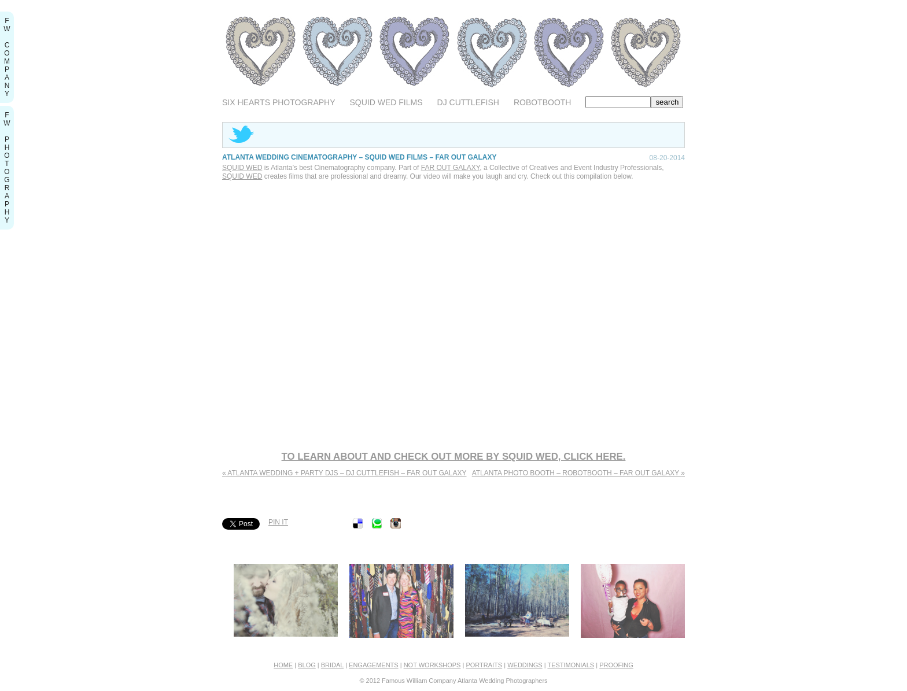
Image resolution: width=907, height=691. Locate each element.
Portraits (484, 665)
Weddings (525, 665)
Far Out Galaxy (450, 168)
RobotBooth (543, 102)
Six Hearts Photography (278, 102)
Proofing (616, 665)
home (283, 665)
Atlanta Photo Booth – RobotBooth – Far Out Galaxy (578, 473)
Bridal (332, 665)
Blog (307, 665)
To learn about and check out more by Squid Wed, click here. (454, 456)
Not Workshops (432, 665)
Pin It (278, 522)
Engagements (374, 665)
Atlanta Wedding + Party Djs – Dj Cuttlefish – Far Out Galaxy (344, 473)
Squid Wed (242, 168)
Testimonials (570, 665)
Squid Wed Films (386, 102)
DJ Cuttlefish (468, 102)
